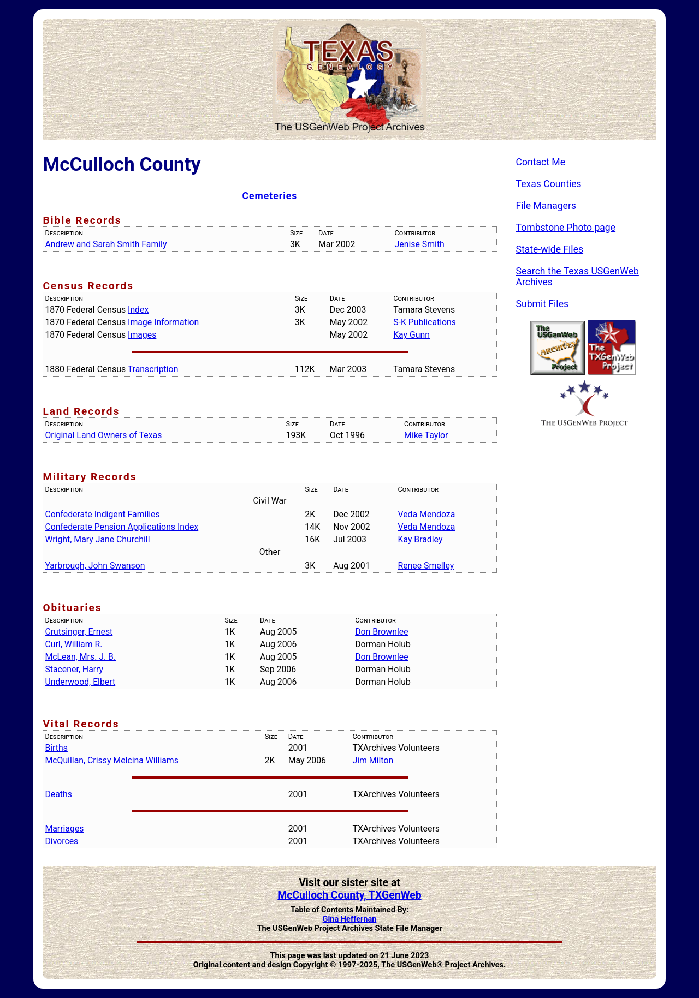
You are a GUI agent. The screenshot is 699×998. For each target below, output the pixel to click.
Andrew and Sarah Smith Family (106, 244)
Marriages (64, 828)
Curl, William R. (73, 644)
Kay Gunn (411, 335)
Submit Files (542, 303)
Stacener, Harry (74, 669)
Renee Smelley (426, 565)
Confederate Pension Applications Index (121, 527)
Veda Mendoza (426, 514)
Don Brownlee (381, 631)
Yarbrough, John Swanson (95, 565)
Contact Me (541, 162)
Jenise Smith (420, 244)
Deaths (58, 794)
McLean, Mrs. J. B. (80, 657)
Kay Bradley (420, 539)
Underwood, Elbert (80, 682)
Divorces (61, 841)
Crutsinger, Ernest (78, 631)
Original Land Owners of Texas (103, 435)
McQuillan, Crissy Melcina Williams (112, 760)
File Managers (546, 205)
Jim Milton (372, 760)
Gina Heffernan (350, 919)
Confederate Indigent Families (102, 514)
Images (142, 335)
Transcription (153, 369)
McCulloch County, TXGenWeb (349, 895)
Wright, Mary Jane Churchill (97, 539)
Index (138, 309)
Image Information (163, 322)
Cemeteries (270, 195)
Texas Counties (549, 183)
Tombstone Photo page (566, 227)
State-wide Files (550, 249)
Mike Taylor (426, 435)
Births (56, 748)
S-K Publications (424, 322)
